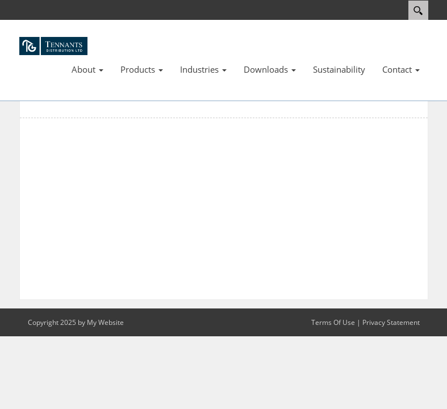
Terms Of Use (333, 322)
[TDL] (53, 45)
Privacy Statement (391, 322)
